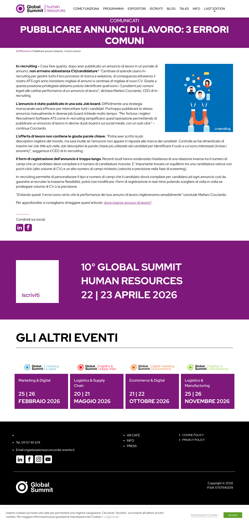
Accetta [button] (232, 515)
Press (132, 446)
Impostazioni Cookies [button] (204, 515)
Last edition (214, 10)
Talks (184, 9)
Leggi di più (111, 517)
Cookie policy (193, 435)
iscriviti (30, 295)
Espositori (137, 9)
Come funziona (86, 9)
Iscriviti (156, 9)
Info (196, 9)
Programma (113, 9)
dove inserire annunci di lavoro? (128, 203)
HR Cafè (133, 435)
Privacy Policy (193, 440)
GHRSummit (23, 51)
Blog (171, 9)
